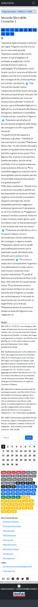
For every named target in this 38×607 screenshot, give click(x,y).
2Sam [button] (16, 476)
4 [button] (16, 446)
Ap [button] (14, 511)
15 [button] (30, 451)
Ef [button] (22, 501)
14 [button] (25, 451)
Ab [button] (13, 494)
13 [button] (21, 451)
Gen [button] (4, 472)
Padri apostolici (9, 531)
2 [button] (7, 446)
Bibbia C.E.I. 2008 (25, 11)
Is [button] (18, 487)
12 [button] (16, 451)
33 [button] (3, 464)
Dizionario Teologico (11, 521)
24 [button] (34, 455)
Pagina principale (9, 11)
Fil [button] (26, 501)
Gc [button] (8, 508)
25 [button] (3, 460)
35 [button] (12, 464)
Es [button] (9, 472)
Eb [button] (3, 508)
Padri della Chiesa (10, 544)
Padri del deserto (9, 535)
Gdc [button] (33, 472)
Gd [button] (9, 511)
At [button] (23, 497)
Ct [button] (3, 487)
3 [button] (12, 446)
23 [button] (30, 455)
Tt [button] (27, 504)
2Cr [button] (3, 479)
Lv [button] (13, 472)
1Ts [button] (3, 504)
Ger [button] (22, 487)
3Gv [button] (4, 511)
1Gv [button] (24, 508)
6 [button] (25, 446)
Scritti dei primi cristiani (12, 526)
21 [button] (21, 455)
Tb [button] (19, 479)
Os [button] (13, 490)
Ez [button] (3, 490)
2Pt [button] (18, 508)
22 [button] (25, 455)
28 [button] (16, 460)
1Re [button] (22, 476)
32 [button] (34, 460)
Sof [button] (18, 494)
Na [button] (8, 494)
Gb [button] (18, 483)
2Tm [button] (21, 504)
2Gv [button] (30, 508)
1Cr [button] (33, 476)
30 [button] (25, 460)
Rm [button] (28, 497)
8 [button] (34, 446)
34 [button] (8, 464)
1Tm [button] (15, 504)
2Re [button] (28, 476)
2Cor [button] (11, 501)
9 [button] (3, 451)
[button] (19, 586)
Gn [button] (34, 490)
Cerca (29, 437)
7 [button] (29, 446)
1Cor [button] (4, 501)
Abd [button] (28, 490)
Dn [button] (8, 490)
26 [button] (8, 460)
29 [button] (21, 460)
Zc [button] (28, 494)
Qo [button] (32, 483)
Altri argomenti (9, 558)
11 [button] (12, 451)
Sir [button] (13, 487)
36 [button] (16, 464)
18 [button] (8, 455)
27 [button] (12, 460)
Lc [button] (13, 497)
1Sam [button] (9, 476)
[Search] (13, 437)
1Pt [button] (13, 508)
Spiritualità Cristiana (11, 549)
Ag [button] (23, 494)
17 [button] (3, 455)
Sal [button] (23, 483)
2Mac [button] (11, 483)
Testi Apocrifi (8, 554)
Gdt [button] (24, 479)
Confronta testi (9, 571)
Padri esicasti (8, 540)
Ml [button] (33, 494)
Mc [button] (8, 497)
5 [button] (20, 446)
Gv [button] (18, 497)
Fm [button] (31, 504)
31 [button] (30, 460)
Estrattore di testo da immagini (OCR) (17, 566)
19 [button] (12, 455)
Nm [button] (18, 472)
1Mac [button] (4, 483)
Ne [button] (14, 479)
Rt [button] (3, 476)
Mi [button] (3, 494)
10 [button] (8, 451)
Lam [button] (28, 487)
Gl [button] (18, 490)
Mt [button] (3, 497)
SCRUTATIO (7, 3)
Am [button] (22, 490)
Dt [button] (23, 472)
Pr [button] (28, 483)
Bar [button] (34, 487)
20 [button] (16, 455)
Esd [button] (9, 479)
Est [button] (30, 479)
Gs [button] (28, 472)
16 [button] (34, 451)
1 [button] (3, 446)
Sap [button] (8, 487)
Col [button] (31, 501)
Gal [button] (16, 501)
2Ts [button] (9, 504)
